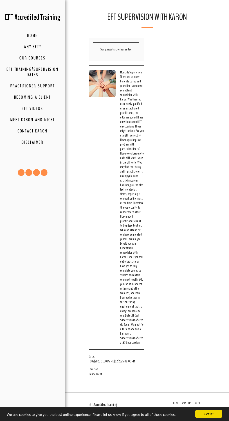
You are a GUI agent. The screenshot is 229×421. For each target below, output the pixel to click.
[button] (21, 172)
